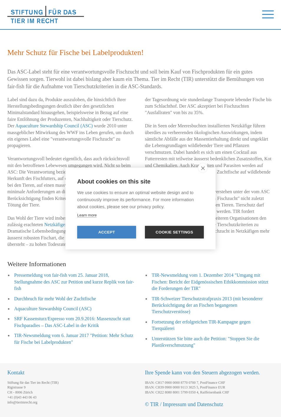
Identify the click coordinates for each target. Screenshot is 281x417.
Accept (106, 232)
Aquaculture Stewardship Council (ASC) (54, 125)
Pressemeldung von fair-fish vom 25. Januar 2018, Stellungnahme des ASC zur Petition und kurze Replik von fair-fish (74, 282)
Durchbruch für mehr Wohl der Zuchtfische (55, 298)
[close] (203, 168)
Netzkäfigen (55, 224)
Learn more (87, 215)
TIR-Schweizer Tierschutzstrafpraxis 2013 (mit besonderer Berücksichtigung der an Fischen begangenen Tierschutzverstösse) (207, 305)
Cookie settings (174, 232)
